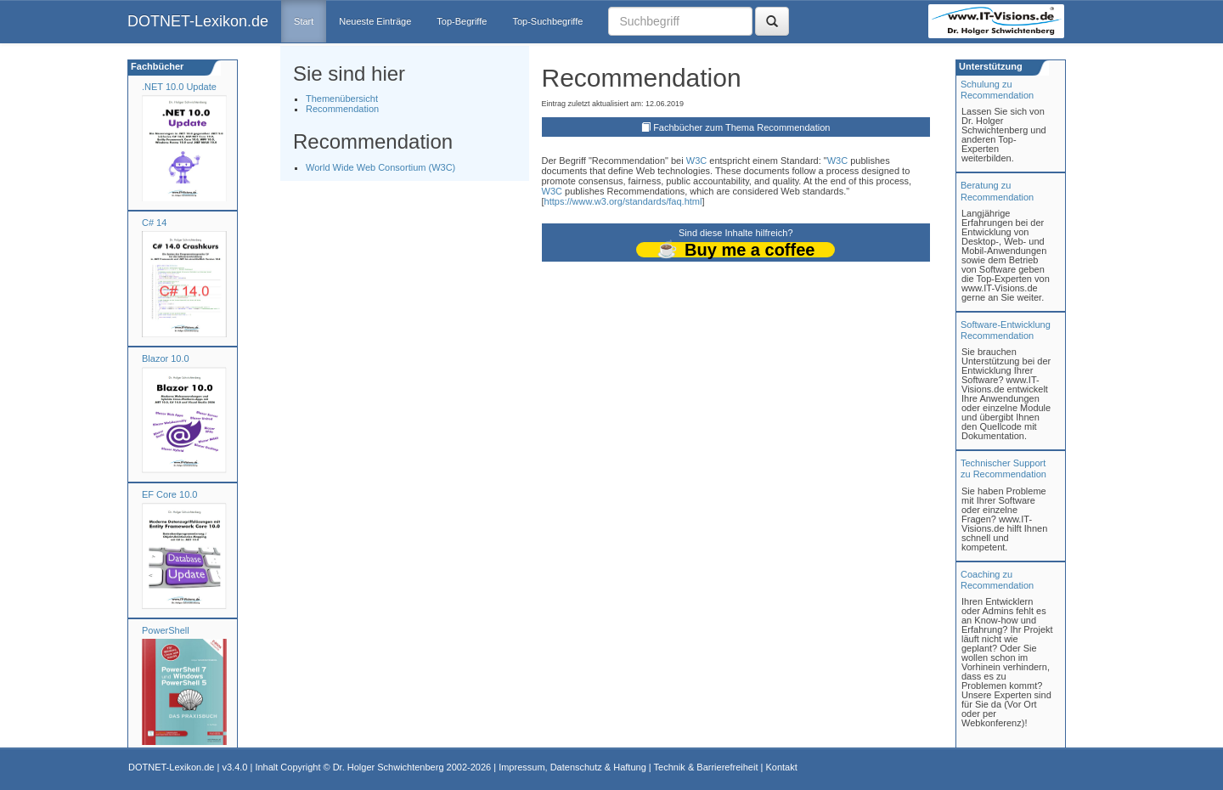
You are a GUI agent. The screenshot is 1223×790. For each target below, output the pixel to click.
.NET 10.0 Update (179, 87)
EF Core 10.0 (169, 494)
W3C (696, 160)
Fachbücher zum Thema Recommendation (741, 127)
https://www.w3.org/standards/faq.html (623, 201)
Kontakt (781, 767)
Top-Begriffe (462, 21)
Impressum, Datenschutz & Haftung (572, 767)
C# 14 (154, 222)
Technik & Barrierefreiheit (706, 767)
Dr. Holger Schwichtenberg (388, 767)
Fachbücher (155, 66)
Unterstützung (989, 66)
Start (303, 21)
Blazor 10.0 (165, 358)
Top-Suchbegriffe (547, 21)
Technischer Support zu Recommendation (1003, 468)
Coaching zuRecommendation (997, 579)
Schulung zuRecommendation (997, 89)
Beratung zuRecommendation (997, 190)
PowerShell (165, 630)
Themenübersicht (342, 98)
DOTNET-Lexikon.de (197, 21)
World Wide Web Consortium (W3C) (380, 167)
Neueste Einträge (375, 21)
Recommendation (342, 109)
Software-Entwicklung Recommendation (1006, 330)
